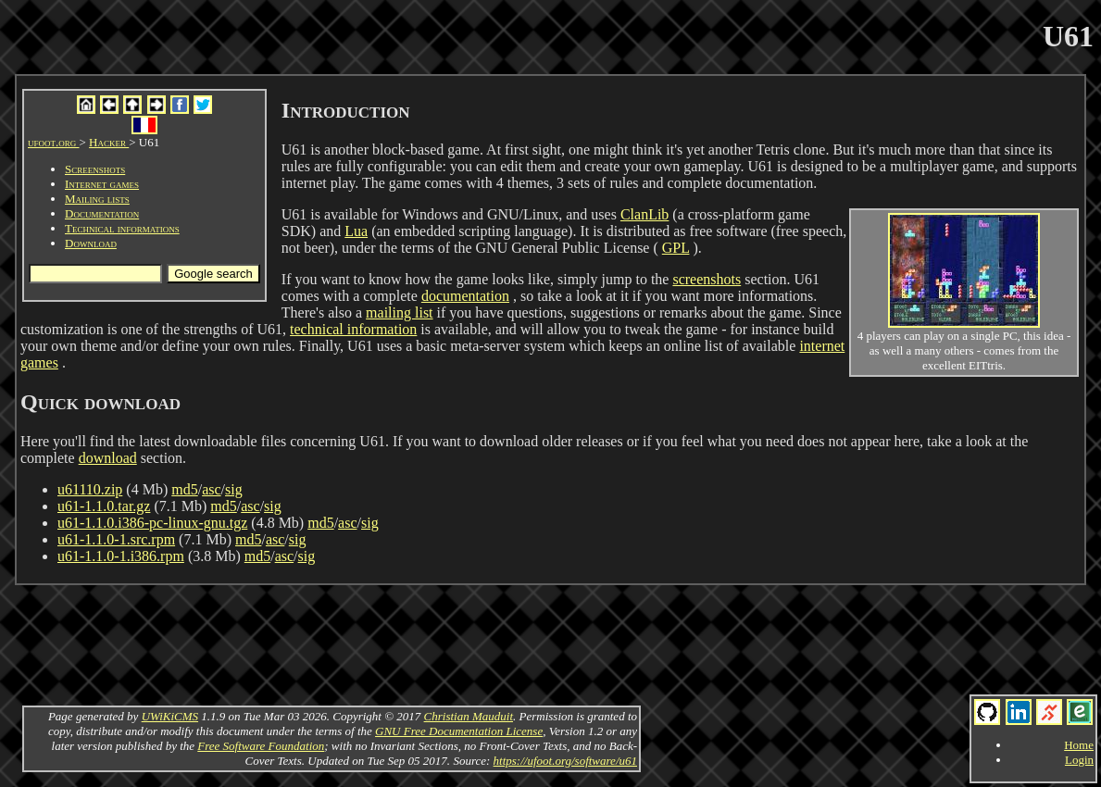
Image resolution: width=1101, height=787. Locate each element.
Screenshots (95, 169)
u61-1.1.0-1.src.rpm (116, 539)
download (108, 458)
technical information (353, 329)
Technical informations (122, 228)
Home (1079, 745)
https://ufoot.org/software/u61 (565, 761)
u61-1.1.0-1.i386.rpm (120, 556)
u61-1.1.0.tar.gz (103, 506)
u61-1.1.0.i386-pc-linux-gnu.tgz (152, 523)
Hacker (109, 142)
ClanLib (644, 214)
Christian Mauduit (468, 716)
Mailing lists (97, 199)
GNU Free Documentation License (459, 731)
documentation (465, 296)
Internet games (102, 184)
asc (211, 489)
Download (91, 243)
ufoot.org (54, 142)
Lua (356, 231)
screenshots (706, 279)
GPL (676, 248)
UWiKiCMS (170, 716)
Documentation (102, 213)
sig (234, 489)
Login (1079, 760)
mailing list (399, 312)
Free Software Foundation (260, 746)
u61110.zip (89, 489)
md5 (184, 489)
